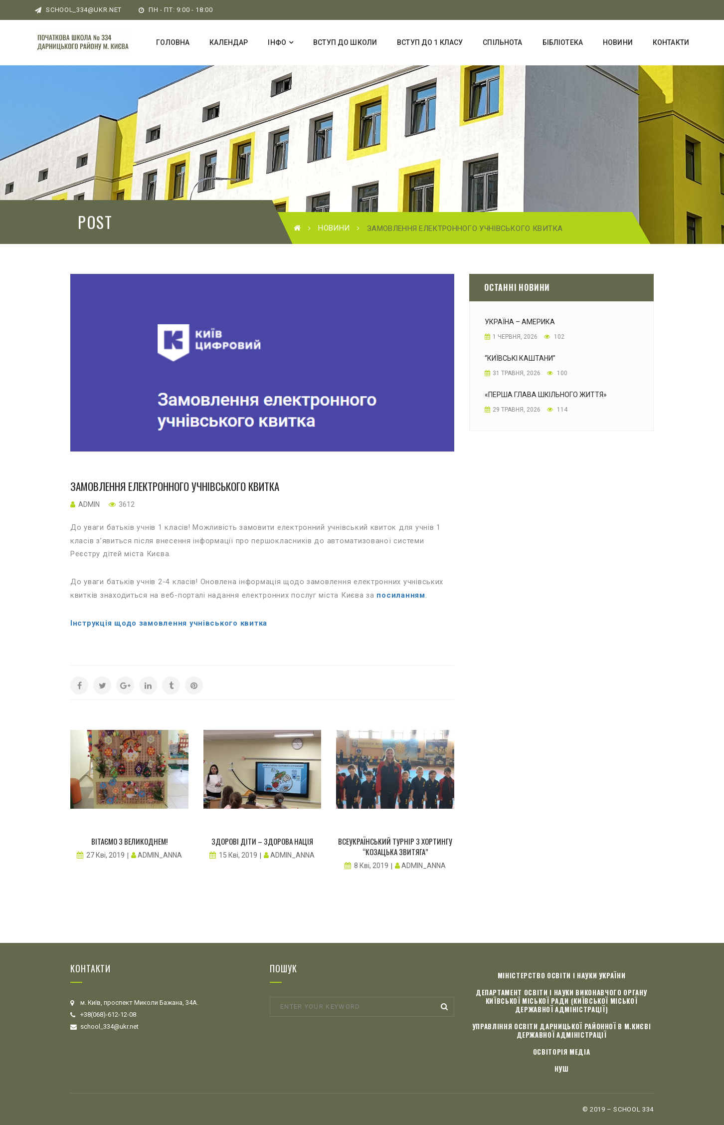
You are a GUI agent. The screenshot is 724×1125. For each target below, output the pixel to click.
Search (444, 1006)
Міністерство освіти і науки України (562, 975)
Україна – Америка (520, 322)
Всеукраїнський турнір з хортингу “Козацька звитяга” (395, 846)
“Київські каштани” (520, 358)
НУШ (561, 1069)
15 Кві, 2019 (238, 855)
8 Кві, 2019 (371, 866)
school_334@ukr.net (78, 9)
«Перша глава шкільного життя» (546, 395)
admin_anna (160, 855)
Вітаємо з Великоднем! (129, 841)
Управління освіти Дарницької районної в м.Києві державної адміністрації (561, 1030)
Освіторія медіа (561, 1052)
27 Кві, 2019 (105, 855)
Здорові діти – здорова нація (262, 841)
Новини (334, 228)
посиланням (400, 595)
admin (89, 504)
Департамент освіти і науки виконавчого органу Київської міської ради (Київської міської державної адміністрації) (561, 1000)
